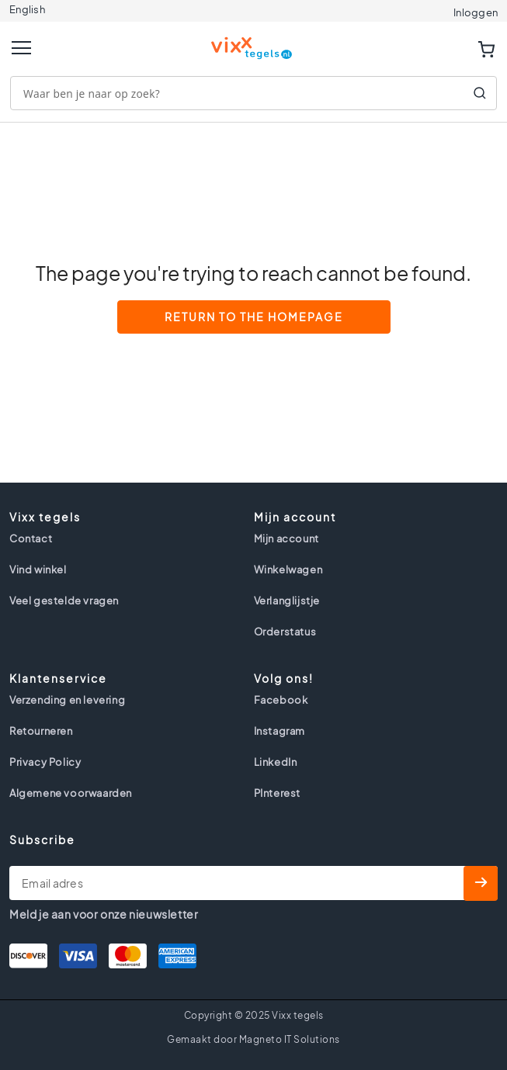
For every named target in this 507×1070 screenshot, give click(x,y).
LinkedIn (275, 762)
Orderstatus (285, 631)
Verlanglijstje (287, 600)
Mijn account (286, 538)
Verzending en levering (67, 700)
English (27, 9)
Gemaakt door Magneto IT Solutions (253, 1039)
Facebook (281, 700)
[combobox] (253, 93)
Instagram (279, 731)
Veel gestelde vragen (64, 600)
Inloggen (475, 12)
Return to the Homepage (254, 317)
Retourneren (41, 731)
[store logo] (254, 41)
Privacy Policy (45, 762)
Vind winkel (38, 569)
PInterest (277, 793)
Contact (30, 538)
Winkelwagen (288, 569)
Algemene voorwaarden (70, 793)
